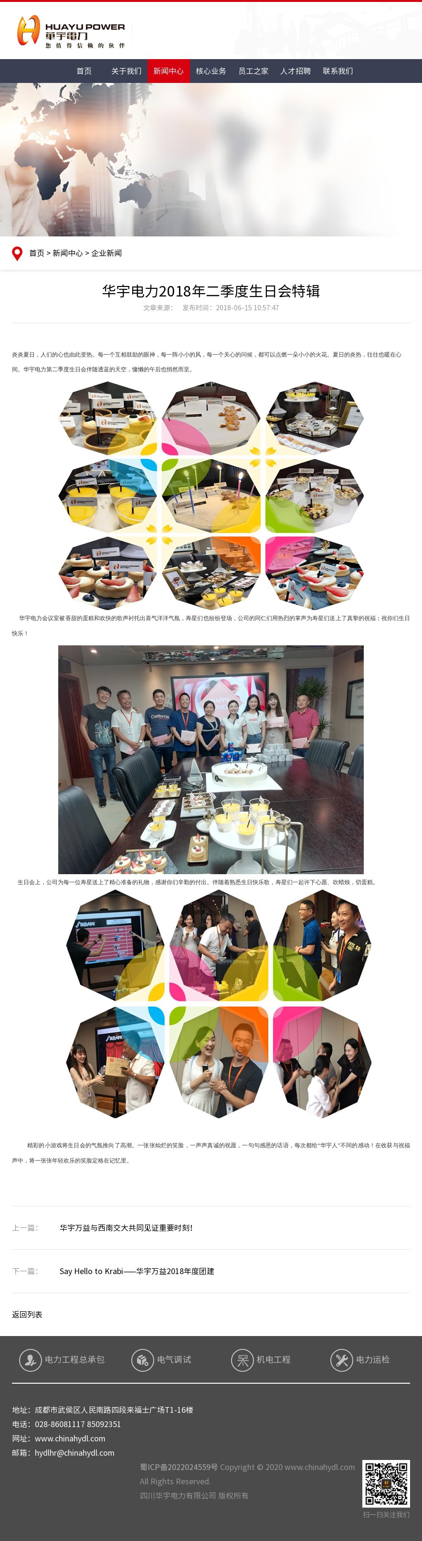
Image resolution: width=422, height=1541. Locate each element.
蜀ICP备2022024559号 (179, 1467)
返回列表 (27, 1314)
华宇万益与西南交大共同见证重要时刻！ (104, 1228)
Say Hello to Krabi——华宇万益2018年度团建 (113, 1271)
